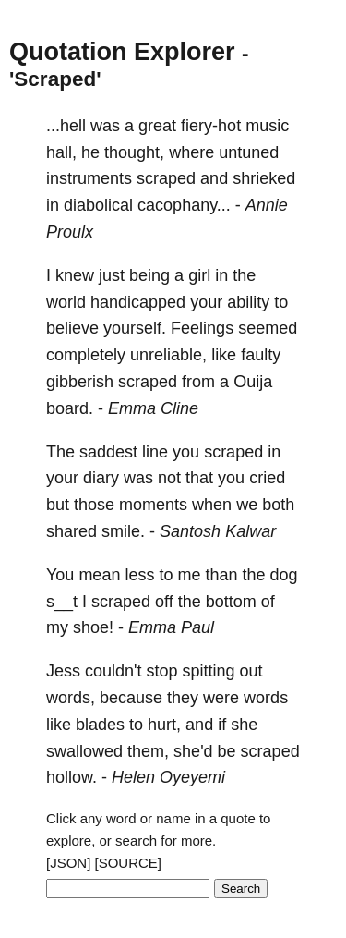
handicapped (137, 302)
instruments (89, 178)
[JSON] (68, 863)
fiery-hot (211, 125)
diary (101, 478)
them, (148, 751)
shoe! (93, 627)
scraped (166, 178)
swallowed (84, 751)
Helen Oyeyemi (168, 777)
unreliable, (168, 355)
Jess (63, 671)
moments (153, 504)
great (157, 125)
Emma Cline (153, 408)
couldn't (113, 671)
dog (284, 575)
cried (267, 478)
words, (70, 697)
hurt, (164, 724)
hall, (61, 152)
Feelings (202, 328)
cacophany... (184, 205)
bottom (231, 601)
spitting (209, 671)
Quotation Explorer (122, 52)
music (267, 125)
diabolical (98, 205)
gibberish (79, 381)
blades (100, 724)
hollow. (71, 777)
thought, (134, 152)
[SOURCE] (128, 863)
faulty (260, 355)
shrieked (264, 178)
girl (199, 275)
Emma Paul (171, 627)
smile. (123, 531)
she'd (192, 751)
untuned (249, 152)
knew (74, 275)
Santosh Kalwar (218, 531)
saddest (108, 452)
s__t (62, 601)
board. (69, 408)
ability (248, 302)
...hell (66, 125)
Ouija (252, 381)
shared (71, 531)
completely (85, 355)
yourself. (134, 328)
